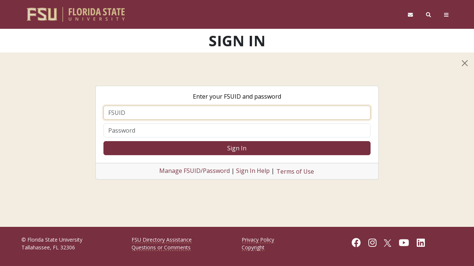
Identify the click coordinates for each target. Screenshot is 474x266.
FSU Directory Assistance (162, 239)
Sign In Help (253, 171)
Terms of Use (295, 171)
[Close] (465, 63)
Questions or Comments (161, 247)
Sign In (236, 148)
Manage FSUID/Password (194, 171)
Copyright (253, 247)
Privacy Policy (258, 239)
